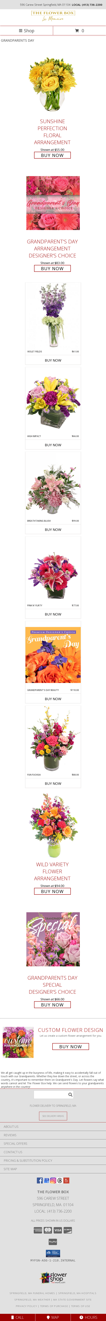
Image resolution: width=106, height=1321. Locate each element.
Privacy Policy (26, 1306)
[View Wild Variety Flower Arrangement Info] (53, 826)
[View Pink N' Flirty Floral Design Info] (53, 570)
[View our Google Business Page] (46, 1182)
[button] (53, 1253)
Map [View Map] (53, 1317)
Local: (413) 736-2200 (53, 1211)
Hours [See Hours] (88, 1317)
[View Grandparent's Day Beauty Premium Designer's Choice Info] (53, 654)
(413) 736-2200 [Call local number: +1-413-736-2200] (92, 4)
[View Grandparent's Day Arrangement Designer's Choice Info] (53, 203)
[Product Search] (54, 1095)
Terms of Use (80, 1306)
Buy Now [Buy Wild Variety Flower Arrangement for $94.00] (52, 891)
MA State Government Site (72, 1299)
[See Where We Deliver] (53, 1116)
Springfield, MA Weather (32, 1299)
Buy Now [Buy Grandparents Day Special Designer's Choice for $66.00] (52, 1005)
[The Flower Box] (53, 21)
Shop (26, 30)
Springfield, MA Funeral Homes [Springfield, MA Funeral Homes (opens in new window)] (32, 1293)
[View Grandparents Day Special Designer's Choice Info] (53, 939)
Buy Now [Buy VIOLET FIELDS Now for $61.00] (53, 360)
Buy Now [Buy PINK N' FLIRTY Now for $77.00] (53, 614)
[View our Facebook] (40, 1182)
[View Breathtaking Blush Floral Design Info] (53, 485)
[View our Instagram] (53, 1182)
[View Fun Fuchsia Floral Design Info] (53, 739)
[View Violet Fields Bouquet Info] (53, 316)
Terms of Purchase (54, 1306)
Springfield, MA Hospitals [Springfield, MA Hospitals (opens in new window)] (77, 1293)
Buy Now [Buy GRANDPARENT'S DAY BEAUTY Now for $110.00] (53, 698)
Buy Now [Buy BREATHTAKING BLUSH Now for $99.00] (53, 529)
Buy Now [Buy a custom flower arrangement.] (70, 1046)
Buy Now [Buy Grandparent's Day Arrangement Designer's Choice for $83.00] (52, 268)
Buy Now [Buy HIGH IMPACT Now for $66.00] (53, 445)
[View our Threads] (60, 1182)
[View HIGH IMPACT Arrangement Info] (53, 400)
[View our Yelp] (66, 1182)
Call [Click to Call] (17, 1317)
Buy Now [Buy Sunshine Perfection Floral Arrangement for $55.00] (52, 155)
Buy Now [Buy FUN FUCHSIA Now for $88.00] (53, 783)
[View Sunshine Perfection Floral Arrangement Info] (53, 82)
